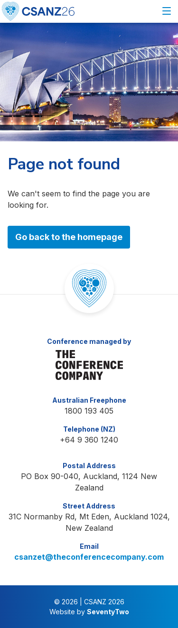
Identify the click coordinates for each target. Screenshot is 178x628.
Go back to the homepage (68, 237)
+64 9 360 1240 (89, 439)
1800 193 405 (89, 411)
